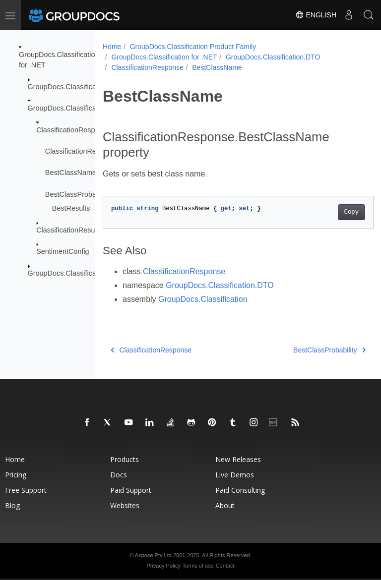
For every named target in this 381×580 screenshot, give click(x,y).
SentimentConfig (62, 251)
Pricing (15, 474)
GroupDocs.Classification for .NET (164, 57)
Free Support (26, 490)
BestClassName (70, 172)
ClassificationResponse (73, 129)
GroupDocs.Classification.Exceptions (86, 273)
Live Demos (234, 474)
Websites (124, 505)
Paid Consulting (240, 490)
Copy (332, 212)
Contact (225, 566)
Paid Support (130, 490)
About (225, 505)
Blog (12, 505)
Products (124, 459)
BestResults (71, 208)
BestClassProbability (78, 194)
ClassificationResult (67, 230)
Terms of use (198, 566)
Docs (118, 474)
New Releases (238, 459)
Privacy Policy (163, 566)
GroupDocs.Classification (68, 87)
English (315, 14)
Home (112, 47)
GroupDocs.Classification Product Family (193, 47)
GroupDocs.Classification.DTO (76, 108)
